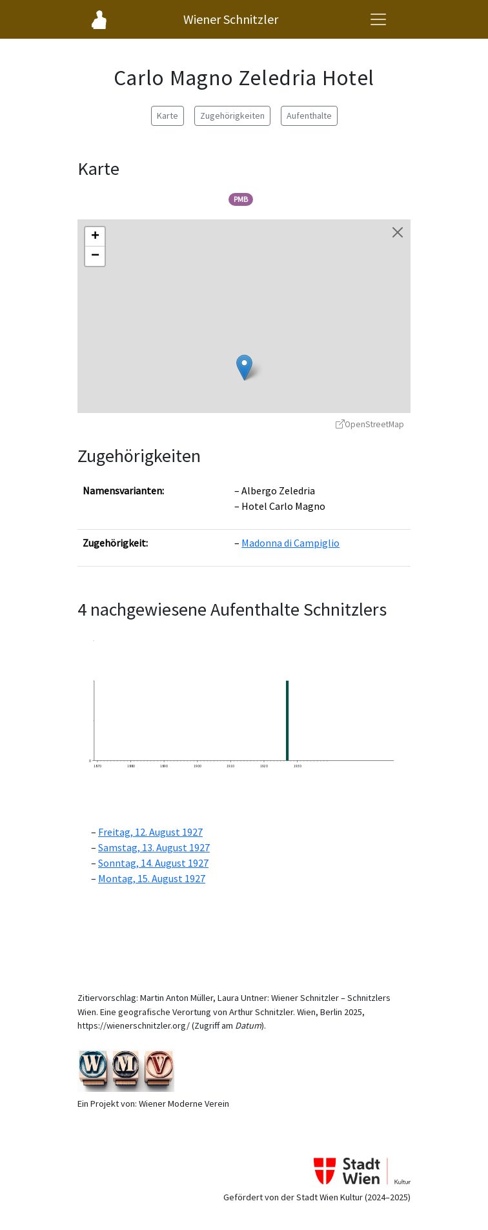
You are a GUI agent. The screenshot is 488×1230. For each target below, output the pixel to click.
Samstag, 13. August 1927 (154, 847)
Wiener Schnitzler (230, 19)
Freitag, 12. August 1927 (150, 831)
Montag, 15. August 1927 (151, 878)
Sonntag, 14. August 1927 (153, 862)
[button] (244, 367)
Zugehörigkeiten (232, 115)
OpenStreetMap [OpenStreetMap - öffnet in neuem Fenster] (370, 424)
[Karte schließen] (397, 232)
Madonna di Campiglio (290, 542)
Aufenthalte (309, 115)
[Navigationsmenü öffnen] (378, 19)
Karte (167, 115)
